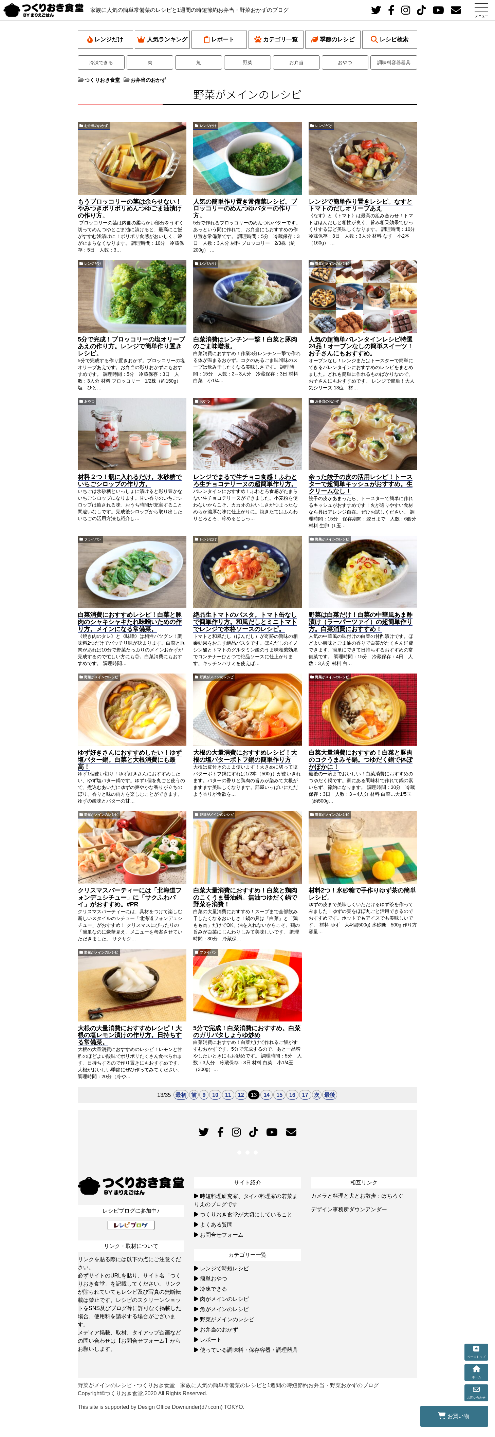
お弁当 (296, 62)
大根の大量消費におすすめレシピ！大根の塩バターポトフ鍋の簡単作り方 (245, 756)
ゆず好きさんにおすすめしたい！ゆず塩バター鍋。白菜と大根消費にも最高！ (130, 759)
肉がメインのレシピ (224, 1299)
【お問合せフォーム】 (143, 1341)
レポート (219, 39)
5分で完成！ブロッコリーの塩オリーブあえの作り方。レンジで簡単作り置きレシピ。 (131, 346)
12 (241, 1095)
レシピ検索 (389, 39)
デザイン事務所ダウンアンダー (349, 1209)
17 (305, 1095)
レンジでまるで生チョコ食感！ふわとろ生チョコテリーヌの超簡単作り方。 (245, 480)
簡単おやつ (213, 1279)
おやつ (345, 62)
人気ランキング (162, 39)
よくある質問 (216, 1225)
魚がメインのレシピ (224, 1309)
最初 (181, 1095)
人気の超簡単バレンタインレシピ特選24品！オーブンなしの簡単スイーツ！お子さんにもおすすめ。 (361, 346)
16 (292, 1095)
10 (215, 1095)
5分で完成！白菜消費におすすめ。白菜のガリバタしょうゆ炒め (246, 1032)
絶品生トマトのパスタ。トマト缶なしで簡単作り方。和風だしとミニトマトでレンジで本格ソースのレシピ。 (245, 621)
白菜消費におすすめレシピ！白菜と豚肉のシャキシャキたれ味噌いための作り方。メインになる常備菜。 (130, 621)
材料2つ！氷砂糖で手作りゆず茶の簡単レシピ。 (362, 894)
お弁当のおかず (96, 126)
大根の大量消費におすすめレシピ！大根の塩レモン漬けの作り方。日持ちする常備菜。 (130, 1035)
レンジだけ (105, 39)
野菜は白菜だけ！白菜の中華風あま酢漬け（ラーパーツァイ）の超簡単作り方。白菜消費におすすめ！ (360, 621)
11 (228, 1095)
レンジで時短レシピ (224, 1268)
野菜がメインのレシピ (332, 263)
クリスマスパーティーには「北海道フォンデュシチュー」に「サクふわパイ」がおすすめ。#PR (130, 897)
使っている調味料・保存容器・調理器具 (249, 1350)
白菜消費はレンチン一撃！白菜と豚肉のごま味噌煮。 (245, 343)
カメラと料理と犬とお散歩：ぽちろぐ (357, 1196)
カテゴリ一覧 (276, 39)
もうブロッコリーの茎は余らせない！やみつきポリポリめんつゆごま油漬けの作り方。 (130, 208)
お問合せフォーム (221, 1235)
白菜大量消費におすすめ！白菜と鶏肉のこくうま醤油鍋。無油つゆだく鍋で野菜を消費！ (245, 897)
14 (266, 1095)
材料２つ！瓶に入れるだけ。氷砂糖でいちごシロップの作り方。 (130, 480)
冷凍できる (101, 62)
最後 (329, 1095)
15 (279, 1095)
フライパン (92, 539)
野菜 (247, 62)
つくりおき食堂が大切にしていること (246, 1214)
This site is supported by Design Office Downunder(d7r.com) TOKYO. (161, 1407)
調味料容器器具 (393, 62)
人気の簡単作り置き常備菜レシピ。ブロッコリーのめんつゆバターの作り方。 (245, 208)
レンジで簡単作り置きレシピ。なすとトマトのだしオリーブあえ (360, 205)
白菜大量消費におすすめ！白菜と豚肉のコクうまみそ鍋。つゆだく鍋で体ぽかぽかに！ (360, 759)
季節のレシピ (332, 39)
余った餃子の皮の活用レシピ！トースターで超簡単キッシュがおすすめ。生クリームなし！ (360, 484)
